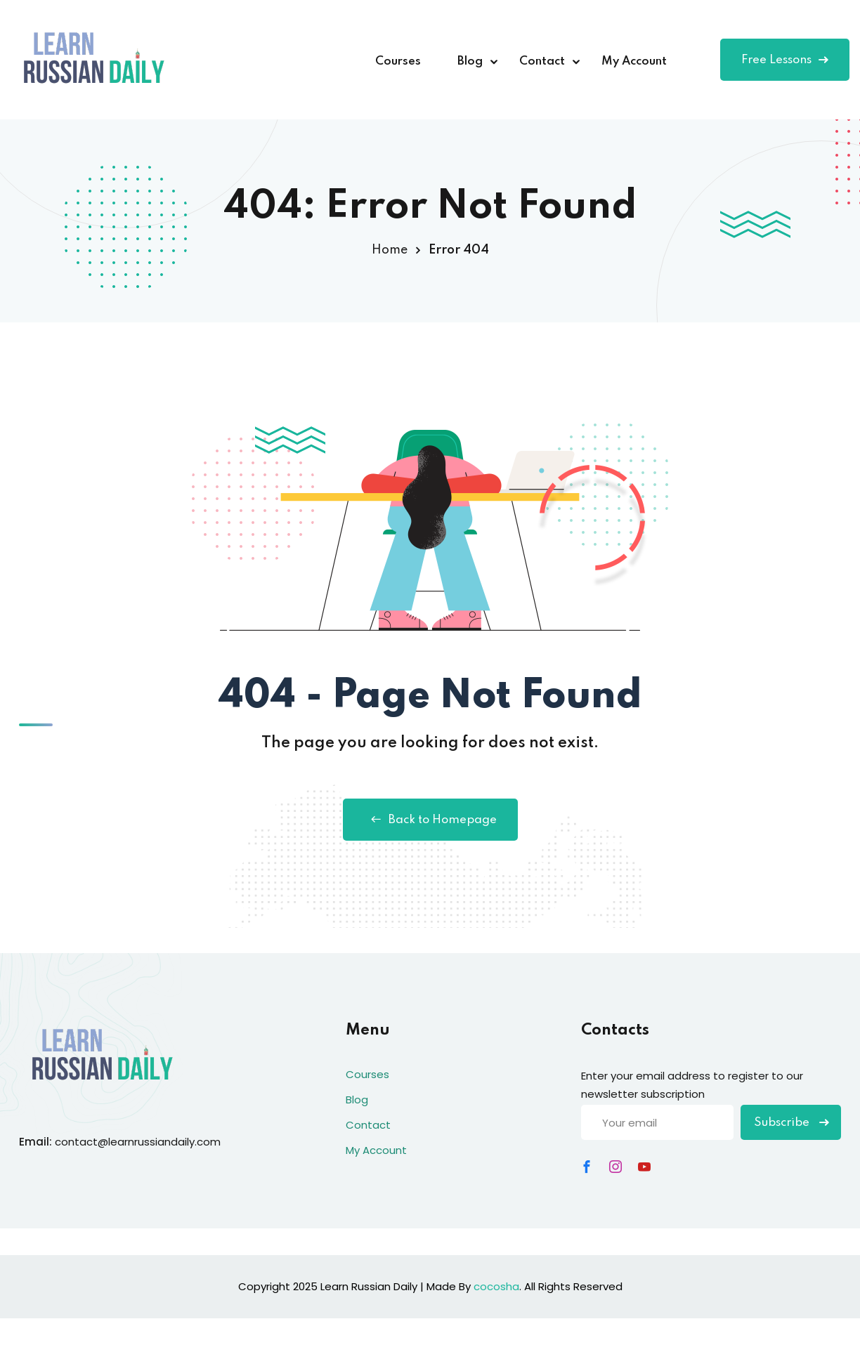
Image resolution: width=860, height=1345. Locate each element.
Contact (542, 61)
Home (390, 250)
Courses (398, 61)
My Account (634, 61)
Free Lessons (784, 60)
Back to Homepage (430, 819)
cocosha (496, 1286)
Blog (470, 61)
